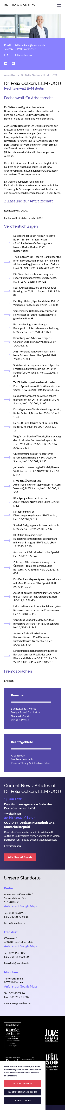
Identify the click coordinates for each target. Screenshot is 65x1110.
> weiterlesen (12, 813)
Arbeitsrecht (18, 755)
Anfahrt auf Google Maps (20, 906)
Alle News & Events (20, 857)
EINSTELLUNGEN (23, 1100)
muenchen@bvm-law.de (17, 1003)
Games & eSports (20, 716)
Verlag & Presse (20, 719)
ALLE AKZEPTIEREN (22, 1083)
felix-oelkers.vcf (24, 55)
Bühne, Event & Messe (23, 708)
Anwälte (9, 75)
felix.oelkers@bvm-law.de (30, 45)
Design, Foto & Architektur (26, 712)
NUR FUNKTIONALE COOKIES (22, 1092)
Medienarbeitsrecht (22, 759)
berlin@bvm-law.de (14, 923)
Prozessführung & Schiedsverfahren (31, 763)
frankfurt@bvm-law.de (16, 963)
